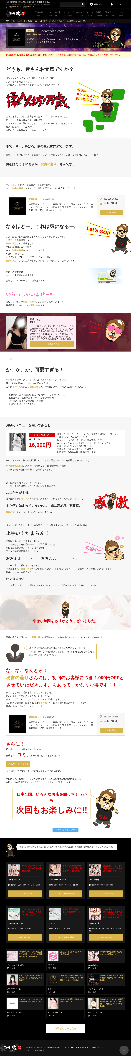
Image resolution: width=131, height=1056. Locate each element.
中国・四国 (42, 2)
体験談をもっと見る (65, 1028)
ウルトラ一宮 (94, 923)
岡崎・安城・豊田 (19, 885)
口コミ (90, 13)
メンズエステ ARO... (56, 1013)
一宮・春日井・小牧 (101, 928)
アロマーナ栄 (94, 880)
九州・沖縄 (34, 2)
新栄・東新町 (59, 885)
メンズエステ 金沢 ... (16, 989)
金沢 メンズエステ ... (96, 1013)
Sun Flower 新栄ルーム (58, 880)
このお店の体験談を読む (25, 893)
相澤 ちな (28, 302)
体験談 (99, 13)
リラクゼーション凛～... (97, 989)
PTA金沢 (51, 965)
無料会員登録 (96, 2)
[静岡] (10, 928)
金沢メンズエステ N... (15, 1013)
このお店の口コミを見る (17, 764)
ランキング (68, 13)
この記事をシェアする (65, 830)
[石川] (9, 968)
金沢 (13, 968)
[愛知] (10, 885)
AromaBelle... (93, 965)
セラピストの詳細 (51, 344)
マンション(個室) (34, 885)
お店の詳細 (111, 212)
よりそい (51, 989)
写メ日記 (109, 13)
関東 (11, 2)
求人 (48, 2)
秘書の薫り (31, 34)
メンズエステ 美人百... (15, 965)
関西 (15, 2)
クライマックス (14, 880)
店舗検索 (39, 13)
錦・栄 (96, 885)
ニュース (120, 13)
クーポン (80, 13)
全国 (8, 2)
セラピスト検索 (53, 13)
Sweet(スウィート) (15, 923)
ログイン (116, 2)
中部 (19, 2)
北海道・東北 (25, 2)
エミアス (52, 923)
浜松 (14, 928)
